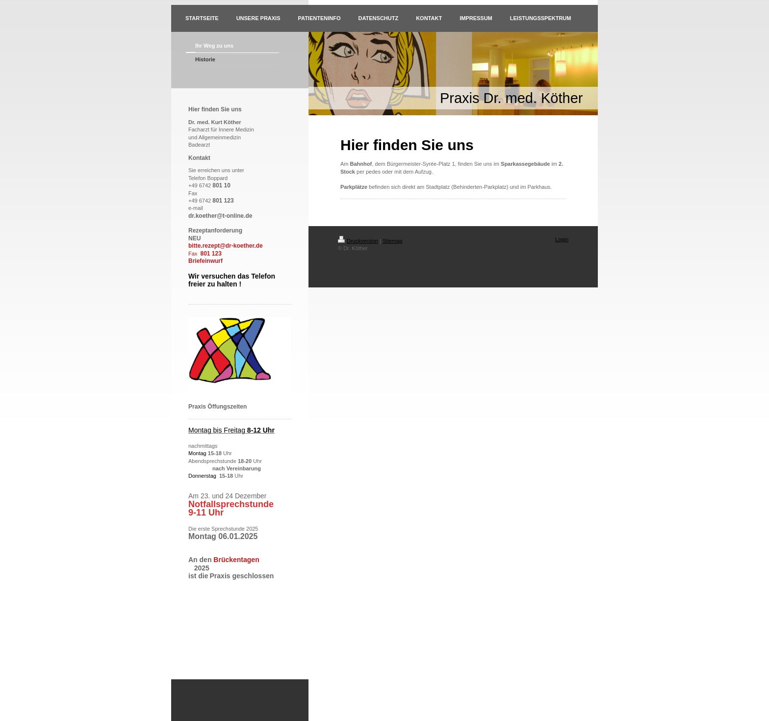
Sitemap (392, 241)
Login (561, 239)
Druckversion (358, 241)
